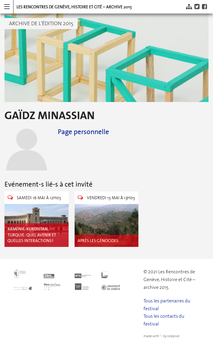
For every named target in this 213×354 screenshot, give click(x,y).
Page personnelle (83, 131)
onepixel (173, 336)
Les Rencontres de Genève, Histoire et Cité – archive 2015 (74, 7)
